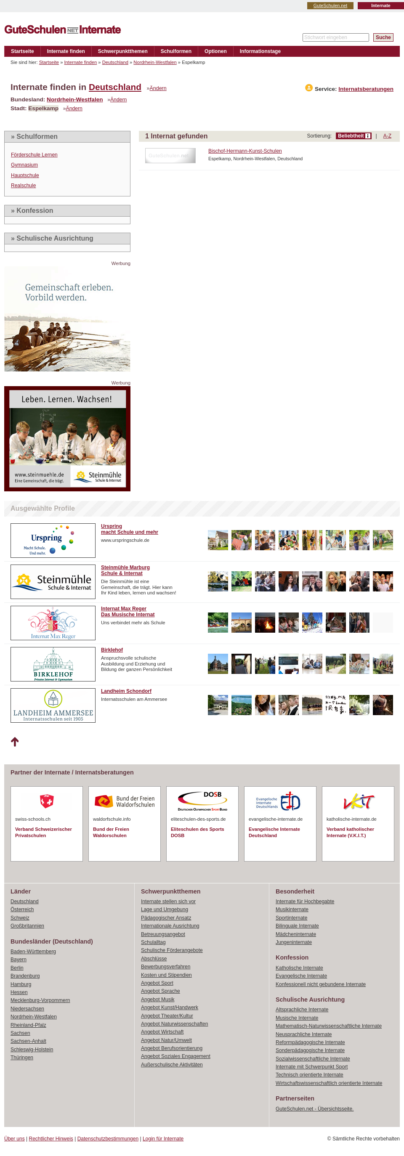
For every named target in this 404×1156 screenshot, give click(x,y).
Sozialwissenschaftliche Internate (313, 1059)
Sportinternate (291, 918)
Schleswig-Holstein (32, 1050)
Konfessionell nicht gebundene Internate (321, 984)
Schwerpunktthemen (123, 51)
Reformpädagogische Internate (310, 1042)
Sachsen (20, 1033)
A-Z (387, 136)
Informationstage (260, 51)
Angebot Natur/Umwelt (166, 1040)
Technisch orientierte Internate (309, 1075)
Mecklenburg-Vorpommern (40, 1000)
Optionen (216, 51)
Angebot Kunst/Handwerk (169, 1007)
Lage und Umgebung (164, 909)
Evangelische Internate (301, 976)
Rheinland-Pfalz (28, 1025)
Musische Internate (297, 1018)
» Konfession (32, 210)
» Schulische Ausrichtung (52, 238)
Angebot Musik (157, 999)
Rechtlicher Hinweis (51, 1139)
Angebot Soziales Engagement (175, 1056)
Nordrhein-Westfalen (154, 62)
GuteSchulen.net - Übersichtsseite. (315, 1109)
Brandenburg (25, 976)
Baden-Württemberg (33, 951)
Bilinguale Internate (297, 926)
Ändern (158, 88)
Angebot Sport (157, 983)
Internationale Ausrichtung (170, 926)
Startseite (22, 51)
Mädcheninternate (296, 934)
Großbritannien (27, 926)
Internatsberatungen (365, 89)
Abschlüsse (154, 959)
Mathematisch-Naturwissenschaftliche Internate (329, 1026)
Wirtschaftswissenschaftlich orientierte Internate (329, 1083)
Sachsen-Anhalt (28, 1041)
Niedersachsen (27, 1009)
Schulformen (176, 51)
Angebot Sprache (160, 991)
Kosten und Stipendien (166, 975)
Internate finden (66, 51)
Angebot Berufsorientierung (171, 1048)
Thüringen (22, 1058)
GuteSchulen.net (330, 5)
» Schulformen (34, 136)
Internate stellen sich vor (168, 901)
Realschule (23, 185)
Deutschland (115, 62)
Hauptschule (25, 175)
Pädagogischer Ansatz (166, 918)
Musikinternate (292, 909)
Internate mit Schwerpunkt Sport (312, 1067)
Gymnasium (24, 165)
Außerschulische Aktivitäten (172, 1065)
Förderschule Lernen (34, 155)
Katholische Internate (299, 968)
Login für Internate (163, 1139)
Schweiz (20, 918)
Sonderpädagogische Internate (310, 1050)
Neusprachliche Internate (304, 1034)
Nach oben (15, 742)
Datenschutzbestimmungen (107, 1139)
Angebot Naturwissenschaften (174, 1024)
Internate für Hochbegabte (305, 901)
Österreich (22, 909)
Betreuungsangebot (163, 934)
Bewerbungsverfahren (165, 967)
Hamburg (21, 984)
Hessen (19, 992)
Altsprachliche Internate (302, 1010)
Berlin (17, 968)
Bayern (19, 959)
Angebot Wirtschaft (162, 1032)
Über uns (14, 1139)
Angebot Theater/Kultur (167, 1016)
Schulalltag (153, 942)
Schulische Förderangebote (172, 950)
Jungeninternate (294, 942)
